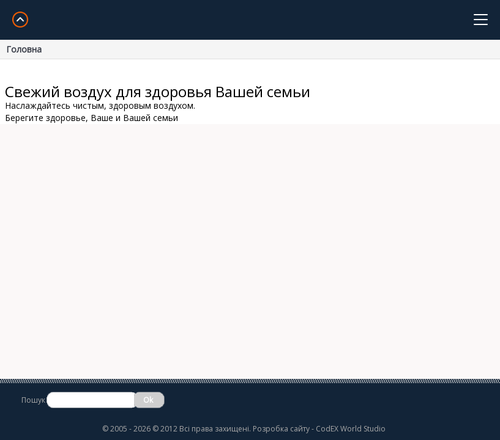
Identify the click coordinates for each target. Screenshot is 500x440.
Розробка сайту (281, 429)
